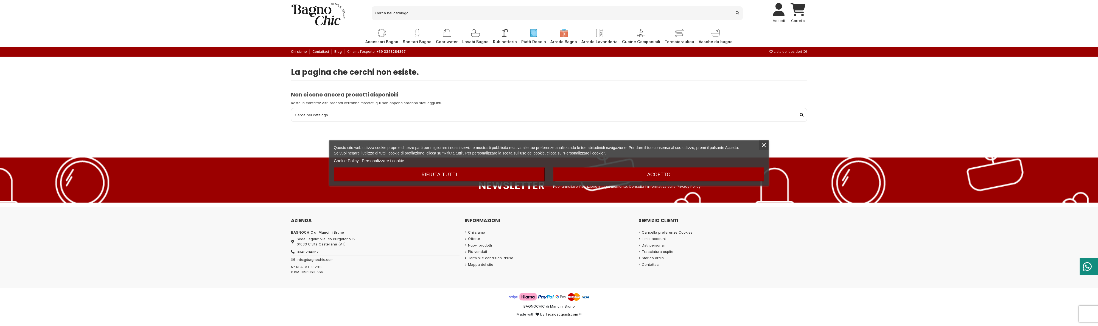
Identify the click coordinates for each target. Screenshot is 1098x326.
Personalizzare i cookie (383, 160)
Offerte (474, 238)
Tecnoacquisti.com (561, 314)
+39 (391, 51)
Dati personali (653, 245)
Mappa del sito (480, 264)
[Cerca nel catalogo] (737, 13)
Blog (338, 51)
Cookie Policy (346, 160)
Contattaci (321, 51)
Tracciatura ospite (657, 251)
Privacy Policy (689, 186)
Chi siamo (299, 51)
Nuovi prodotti (480, 245)
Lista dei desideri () (788, 51)
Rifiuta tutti (439, 174)
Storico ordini (653, 258)
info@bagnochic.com (315, 259)
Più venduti (477, 251)
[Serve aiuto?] (1089, 266)
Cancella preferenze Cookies (667, 232)
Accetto (659, 174)
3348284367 (308, 252)
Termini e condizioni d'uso (490, 258)
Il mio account (654, 238)
